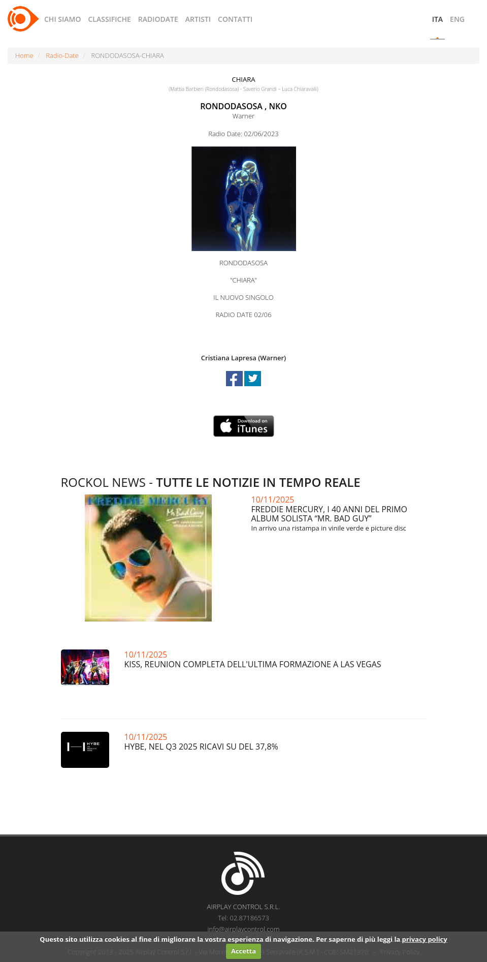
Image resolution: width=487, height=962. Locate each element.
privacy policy (424, 939)
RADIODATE (158, 19)
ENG (457, 19)
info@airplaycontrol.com (244, 929)
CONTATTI (235, 19)
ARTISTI (198, 19)
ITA (437, 19)
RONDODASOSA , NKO (243, 106)
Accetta (243, 950)
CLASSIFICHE (109, 19)
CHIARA (243, 79)
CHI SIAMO (62, 19)
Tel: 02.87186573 (243, 917)
